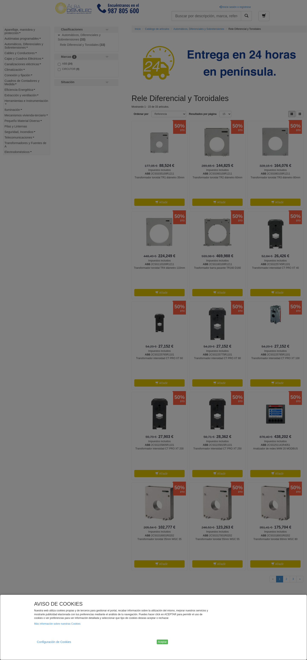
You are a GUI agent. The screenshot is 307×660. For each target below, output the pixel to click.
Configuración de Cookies (54, 642)
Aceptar (162, 641)
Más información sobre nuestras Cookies (57, 623)
